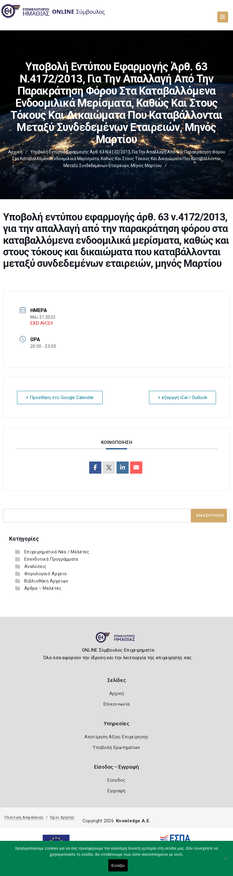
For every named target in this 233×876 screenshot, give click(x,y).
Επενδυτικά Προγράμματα (51, 559)
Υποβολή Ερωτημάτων (116, 747)
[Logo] (116, 639)
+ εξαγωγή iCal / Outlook (182, 397)
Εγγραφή (116, 791)
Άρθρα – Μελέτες (43, 588)
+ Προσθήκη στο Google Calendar (60, 397)
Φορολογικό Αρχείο (45, 573)
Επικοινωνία (116, 704)
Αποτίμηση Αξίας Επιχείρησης (116, 737)
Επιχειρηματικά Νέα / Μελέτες (56, 552)
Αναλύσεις (35, 566)
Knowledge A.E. (133, 821)
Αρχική (15, 151)
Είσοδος (116, 780)
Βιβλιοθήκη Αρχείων (46, 581)
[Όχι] (225, 861)
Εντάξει (118, 865)
